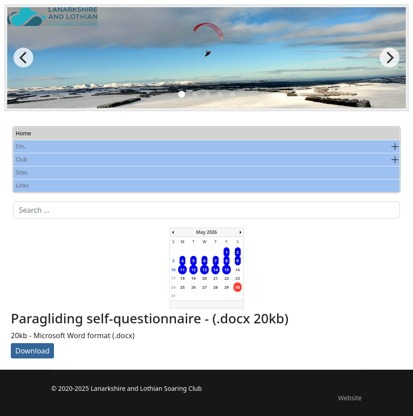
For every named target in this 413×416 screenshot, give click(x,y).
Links (22, 185)
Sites (22, 172)
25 (182, 287)
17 (173, 278)
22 (226, 278)
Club (21, 159)
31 (173, 296)
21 (215, 278)
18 (182, 278)
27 (204, 287)
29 (226, 287)
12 (193, 270)
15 (226, 270)
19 (193, 278)
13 (204, 270)
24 (173, 287)
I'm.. (21, 146)
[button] (395, 146)
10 (173, 270)
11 (182, 270)
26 (193, 287)
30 (237, 287)
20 (204, 278)
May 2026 (206, 232)
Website (350, 398)
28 (215, 287)
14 (215, 270)
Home (23, 133)
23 (237, 278)
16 (237, 270)
